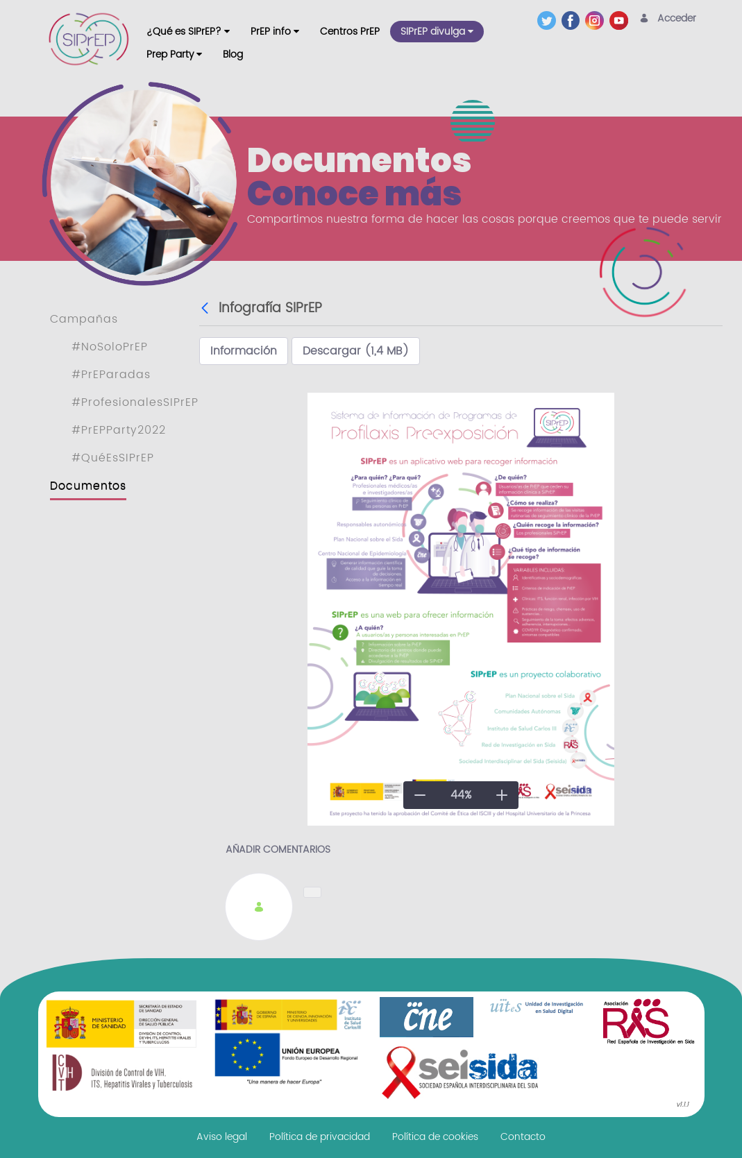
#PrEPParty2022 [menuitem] (118, 430)
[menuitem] (188, 31)
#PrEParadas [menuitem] (111, 375)
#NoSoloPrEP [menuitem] (109, 347)
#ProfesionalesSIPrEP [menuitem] (135, 402)
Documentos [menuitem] (88, 486)
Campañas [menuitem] (84, 319)
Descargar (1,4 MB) (356, 351)
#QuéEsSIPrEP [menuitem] (112, 458)
